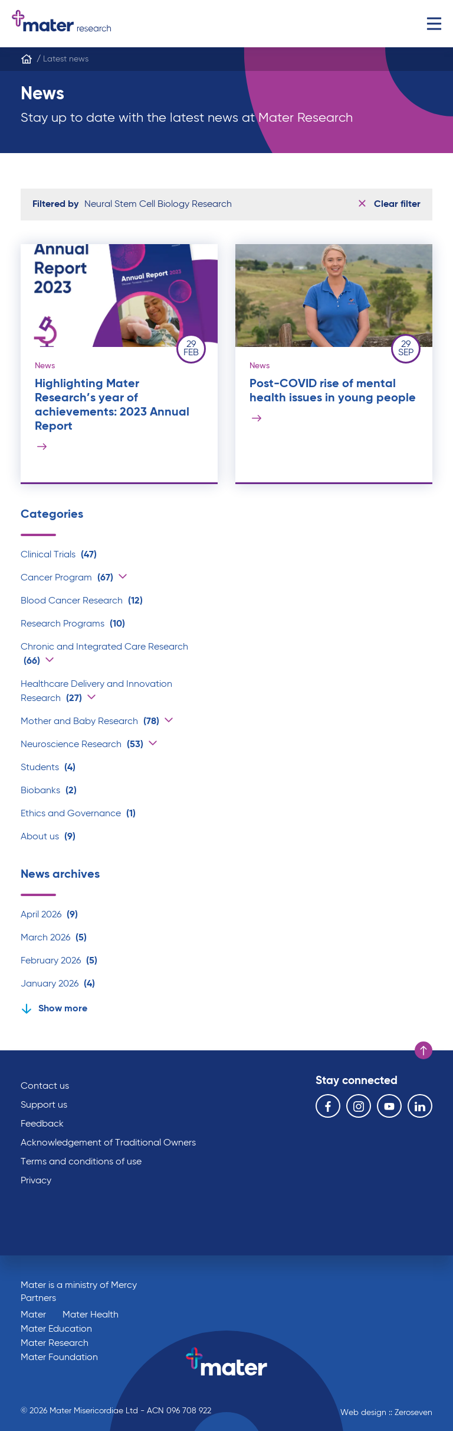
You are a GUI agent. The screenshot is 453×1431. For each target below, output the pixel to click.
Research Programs (73, 624)
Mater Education (56, 1329)
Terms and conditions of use (81, 1162)
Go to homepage (61, 23)
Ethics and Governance (78, 814)
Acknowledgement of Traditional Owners (108, 1143)
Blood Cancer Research (82, 601)
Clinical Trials (59, 555)
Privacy (36, 1181)
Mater (33, 1315)
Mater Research (54, 1343)
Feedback (42, 1124)
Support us (44, 1105)
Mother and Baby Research (90, 721)
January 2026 (58, 984)
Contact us (45, 1086)
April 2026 (49, 915)
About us (48, 837)
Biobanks (49, 791)
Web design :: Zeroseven (386, 1413)
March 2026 (54, 938)
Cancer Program (67, 578)
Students (48, 768)
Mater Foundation (59, 1357)
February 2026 (59, 961)
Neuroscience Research (82, 744)
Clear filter (390, 204)
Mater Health (91, 1315)
